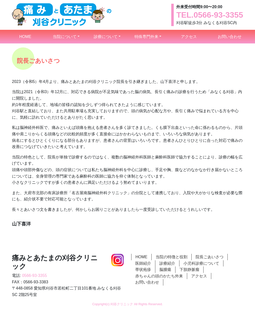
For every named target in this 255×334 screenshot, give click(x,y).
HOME (30, 36)
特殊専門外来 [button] (146, 37)
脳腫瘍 (165, 269)
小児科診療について (201, 263)
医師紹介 (143, 263)
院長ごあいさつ (209, 257)
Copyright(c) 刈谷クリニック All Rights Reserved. (127, 304)
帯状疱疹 (143, 269)
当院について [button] (65, 37)
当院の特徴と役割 (171, 257)
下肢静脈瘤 (189, 269)
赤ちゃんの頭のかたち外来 (159, 276)
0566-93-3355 (218, 14)
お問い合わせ (230, 37)
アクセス (189, 37)
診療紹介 (167, 263)
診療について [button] (106, 37)
